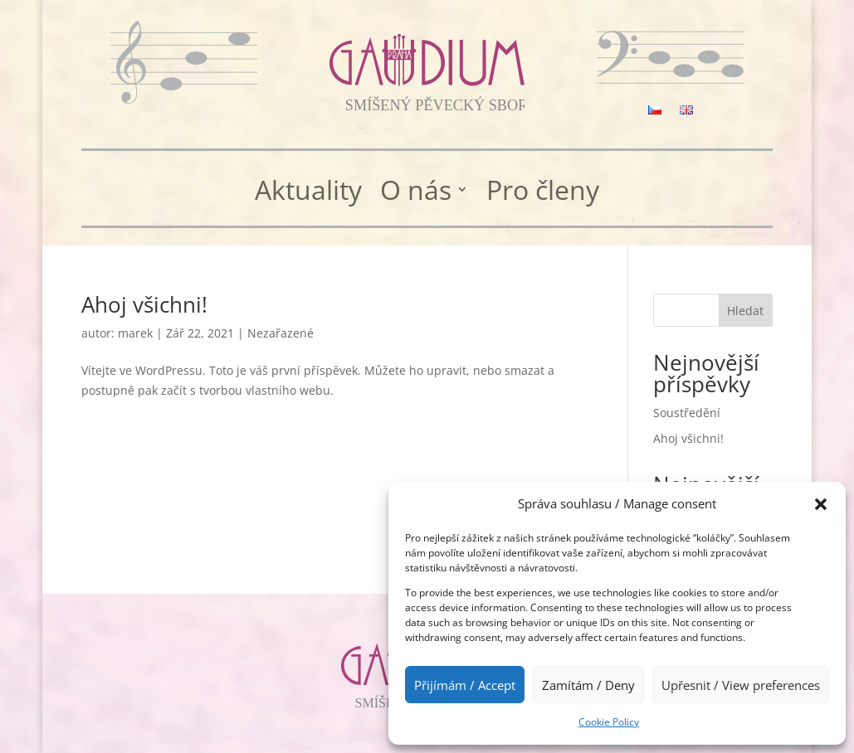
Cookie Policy (608, 722)
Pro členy (542, 191)
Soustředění (686, 412)
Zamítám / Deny (588, 685)
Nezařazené (280, 333)
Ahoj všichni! (144, 304)
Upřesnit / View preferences (740, 685)
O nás (415, 191)
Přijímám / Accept (464, 685)
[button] (821, 504)
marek (135, 333)
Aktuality (308, 191)
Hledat (745, 310)
